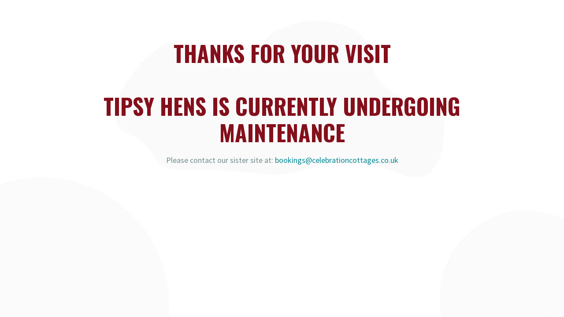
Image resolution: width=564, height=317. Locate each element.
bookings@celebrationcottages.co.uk (336, 160)
